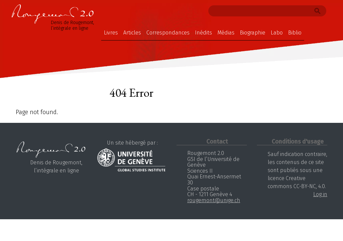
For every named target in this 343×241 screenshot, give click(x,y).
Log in (320, 194)
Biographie (252, 32)
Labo (277, 32)
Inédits (203, 32)
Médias (225, 32)
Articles (132, 32)
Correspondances (168, 32)
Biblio (294, 32)
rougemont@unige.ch (213, 200)
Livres (111, 32)
